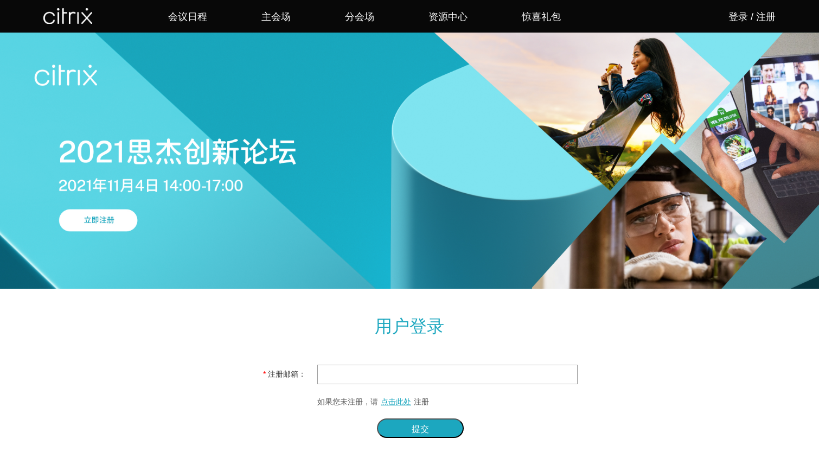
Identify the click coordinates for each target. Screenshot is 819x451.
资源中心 (448, 16)
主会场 (276, 16)
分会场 (359, 16)
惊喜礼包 (541, 16)
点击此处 (396, 401)
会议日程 (187, 16)
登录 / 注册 (752, 16)
